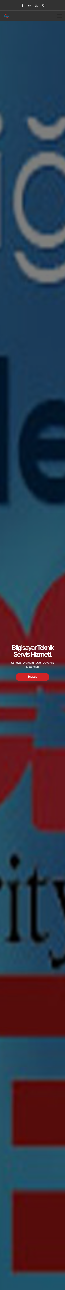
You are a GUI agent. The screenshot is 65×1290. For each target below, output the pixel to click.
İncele (32, 677)
